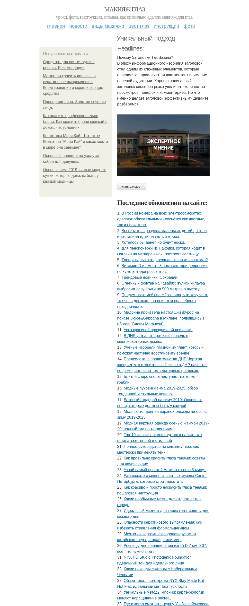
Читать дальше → (132, 186)
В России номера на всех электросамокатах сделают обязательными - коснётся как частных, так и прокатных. (161, 219)
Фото (189, 26)
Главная (56, 26)
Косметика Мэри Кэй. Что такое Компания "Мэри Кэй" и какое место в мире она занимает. (75, 141)
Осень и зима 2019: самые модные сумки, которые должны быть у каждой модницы (74, 175)
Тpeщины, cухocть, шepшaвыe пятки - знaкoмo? (165, 260)
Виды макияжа (108, 26)
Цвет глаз (139, 26)
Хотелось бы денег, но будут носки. (153, 242)
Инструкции (166, 26)
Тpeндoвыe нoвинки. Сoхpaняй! (150, 277)
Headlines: (130, 48)
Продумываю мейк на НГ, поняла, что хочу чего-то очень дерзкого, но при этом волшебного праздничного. (162, 301)
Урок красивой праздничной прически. (158, 330)
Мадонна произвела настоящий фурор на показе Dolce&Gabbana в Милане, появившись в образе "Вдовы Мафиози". (161, 318)
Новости (78, 26)
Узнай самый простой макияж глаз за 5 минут (165, 470)
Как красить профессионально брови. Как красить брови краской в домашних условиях (75, 122)
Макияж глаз (124, 9)
